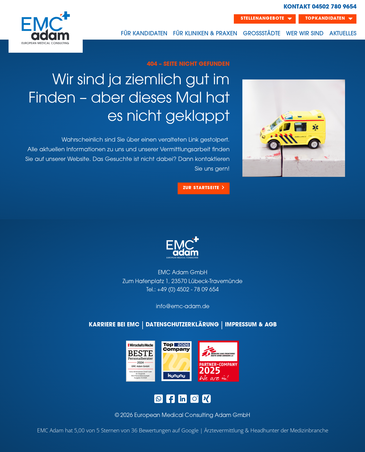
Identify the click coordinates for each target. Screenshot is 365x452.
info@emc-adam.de (182, 307)
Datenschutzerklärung (182, 325)
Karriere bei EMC (114, 325)
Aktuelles (342, 34)
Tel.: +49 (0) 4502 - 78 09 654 (182, 290)
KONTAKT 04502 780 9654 (319, 7)
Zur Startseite (201, 188)
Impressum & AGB (251, 325)
